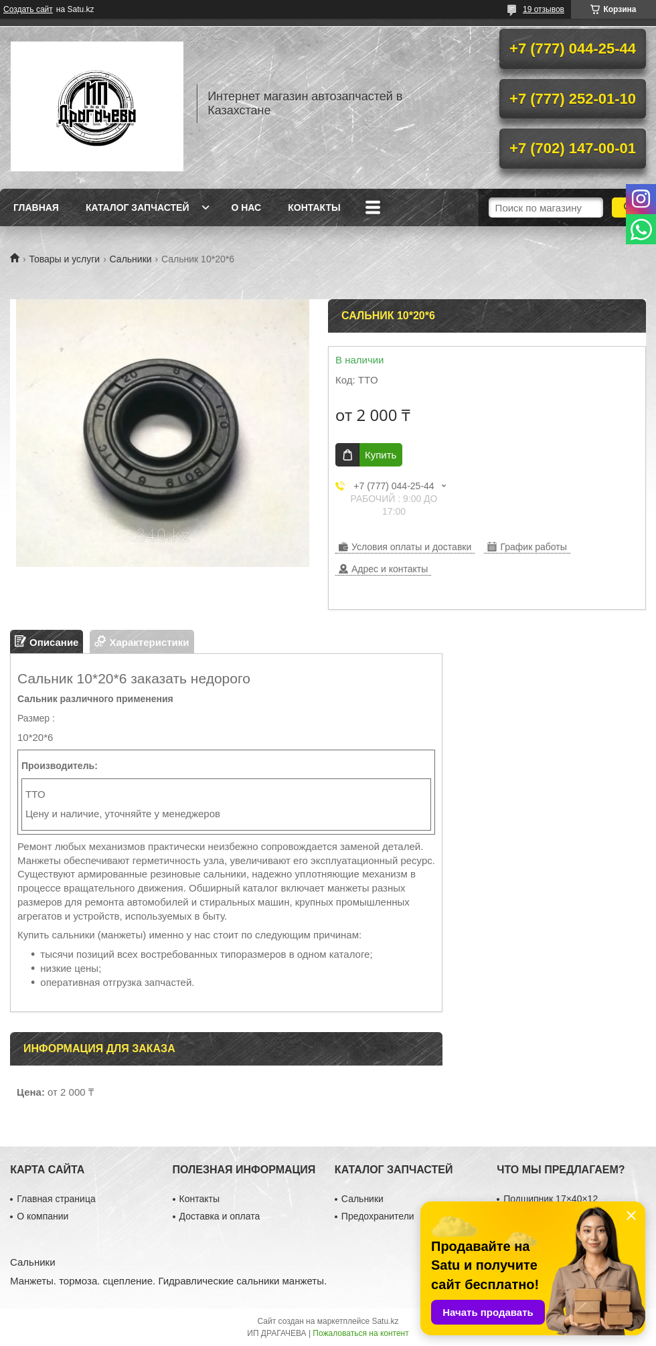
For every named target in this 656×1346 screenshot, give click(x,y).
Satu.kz (385, 1321)
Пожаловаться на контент (360, 1333)
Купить (380, 454)
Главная (36, 207)
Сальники (131, 259)
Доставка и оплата (219, 1216)
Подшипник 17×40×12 (550, 1198)
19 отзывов (543, 9)
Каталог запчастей (137, 207)
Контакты (314, 207)
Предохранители (377, 1216)
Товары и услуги (64, 259)
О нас (246, 207)
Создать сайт (28, 9)
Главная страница (56, 1198)
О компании (42, 1216)
